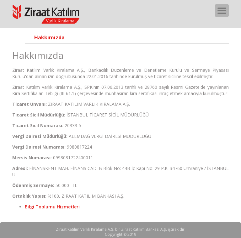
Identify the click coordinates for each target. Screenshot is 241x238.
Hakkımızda (49, 37)
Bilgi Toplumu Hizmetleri (52, 207)
